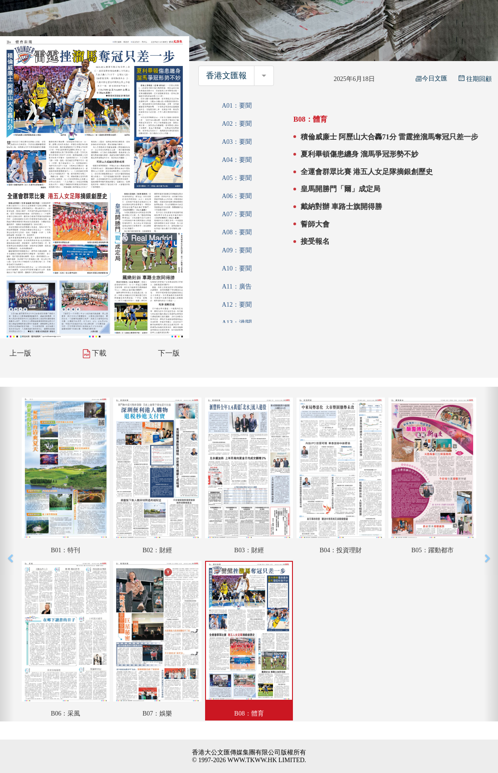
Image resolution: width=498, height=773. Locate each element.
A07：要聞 (237, 214)
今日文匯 (431, 78)
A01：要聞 (237, 105)
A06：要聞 (237, 196)
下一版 (169, 353)
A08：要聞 (237, 232)
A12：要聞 (237, 304)
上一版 (20, 353)
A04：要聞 (237, 159)
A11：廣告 (237, 286)
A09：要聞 (237, 250)
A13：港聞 (237, 322)
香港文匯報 (226, 75)
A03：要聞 (237, 141)
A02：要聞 (237, 123)
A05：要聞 (237, 178)
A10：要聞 (237, 268)
